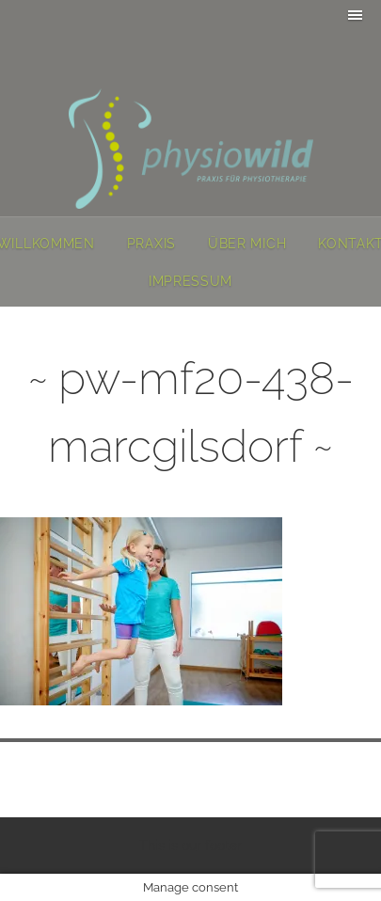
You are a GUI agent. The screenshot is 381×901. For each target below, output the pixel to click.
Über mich (247, 243)
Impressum (190, 281)
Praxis (151, 243)
